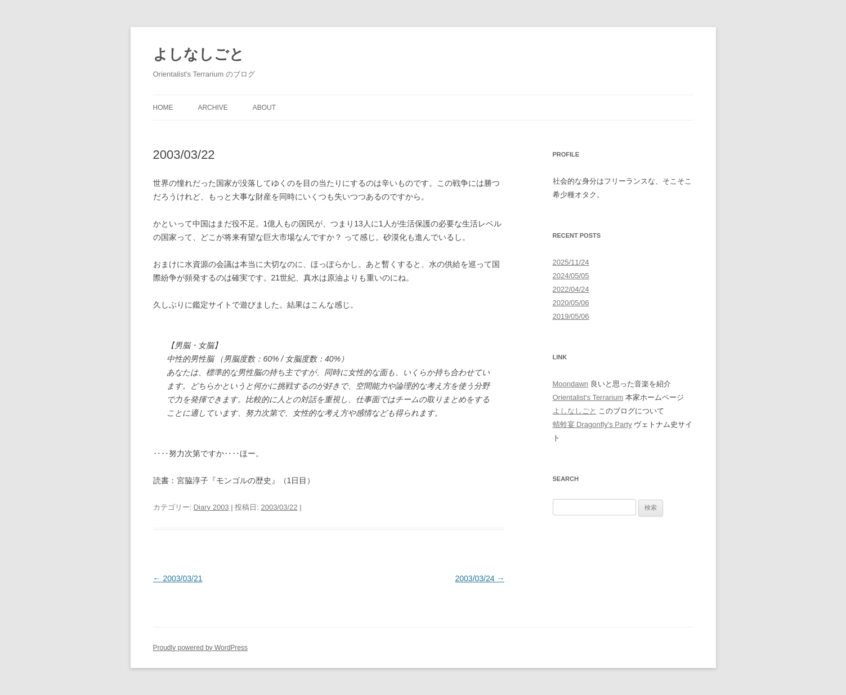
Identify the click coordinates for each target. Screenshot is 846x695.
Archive (212, 108)
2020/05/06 (571, 303)
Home (163, 108)
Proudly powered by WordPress (200, 648)
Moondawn (571, 384)
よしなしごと (198, 54)
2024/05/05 (571, 275)
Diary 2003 (211, 507)
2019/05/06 (571, 316)
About (264, 108)
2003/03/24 (480, 578)
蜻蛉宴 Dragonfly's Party (592, 424)
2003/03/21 (178, 578)
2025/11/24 (571, 262)
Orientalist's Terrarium (588, 397)
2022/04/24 (571, 289)
